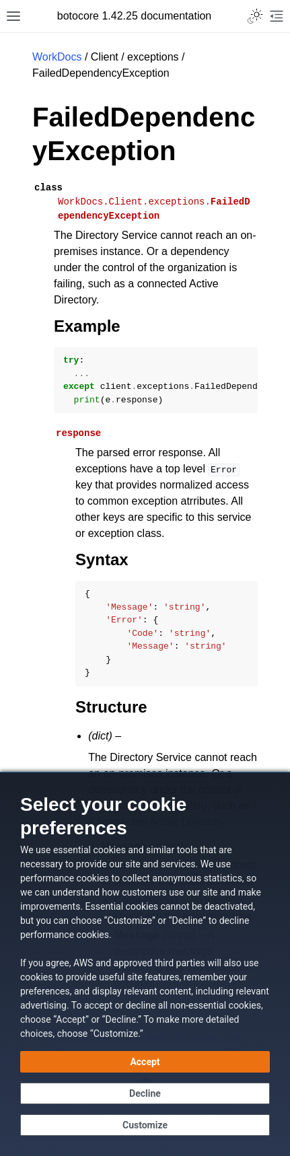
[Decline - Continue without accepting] (145, 1093)
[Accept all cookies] (145, 1062)
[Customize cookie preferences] (145, 1125)
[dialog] (145, 964)
